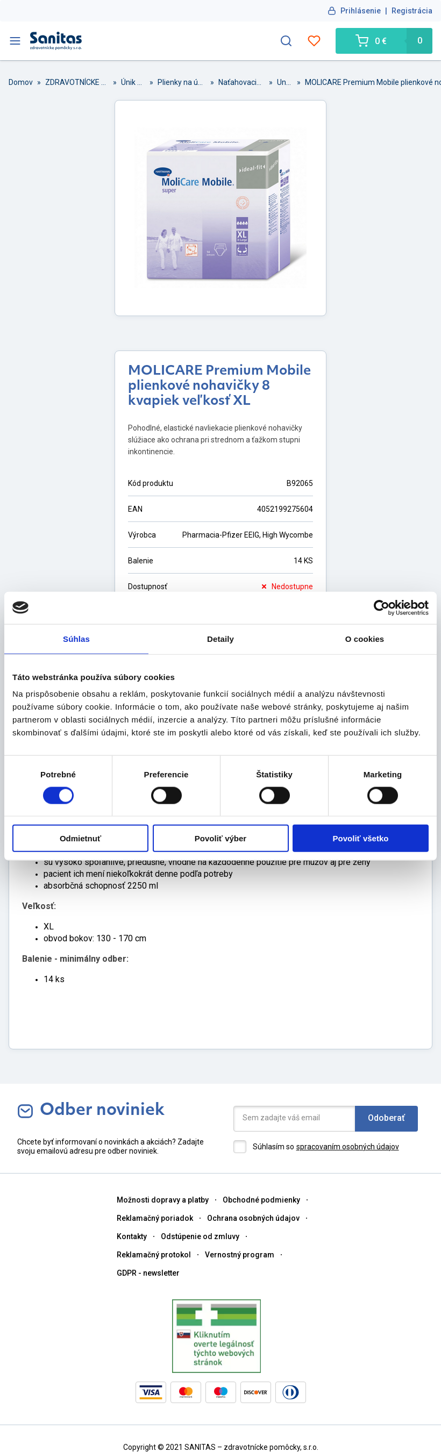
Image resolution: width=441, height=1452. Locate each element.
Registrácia (412, 10)
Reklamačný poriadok (155, 1218)
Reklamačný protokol (154, 1254)
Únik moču (133, 82)
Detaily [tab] (220, 638)
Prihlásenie (360, 10)
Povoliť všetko (361, 838)
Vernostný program (239, 1254)
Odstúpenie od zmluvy (200, 1236)
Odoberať (386, 1118)
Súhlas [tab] (76, 638)
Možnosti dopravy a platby (163, 1200)
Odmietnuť (80, 838)
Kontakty (132, 1236)
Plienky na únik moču (182, 82)
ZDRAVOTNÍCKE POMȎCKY (77, 82)
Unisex (285, 82)
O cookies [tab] (365, 638)
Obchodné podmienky (261, 1200)
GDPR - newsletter (148, 1273)
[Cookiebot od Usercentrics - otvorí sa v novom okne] (382, 607)
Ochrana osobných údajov (253, 1218)
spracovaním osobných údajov (347, 1146)
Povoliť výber (220, 838)
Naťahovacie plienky (241, 82)
